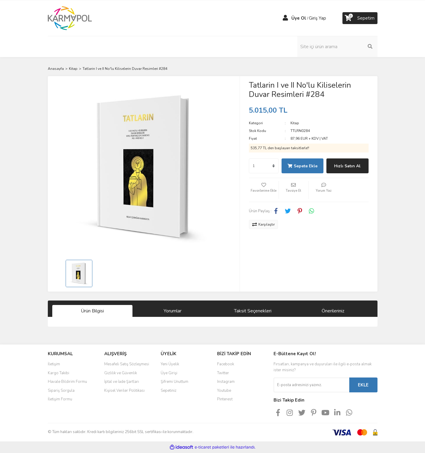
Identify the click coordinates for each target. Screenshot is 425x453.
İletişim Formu (60, 399)
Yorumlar (172, 311)
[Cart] (359, 18)
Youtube (224, 390)
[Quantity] (264, 165)
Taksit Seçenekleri (252, 311)
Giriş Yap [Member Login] (317, 18)
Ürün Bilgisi (92, 311)
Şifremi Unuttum (174, 381)
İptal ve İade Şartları (121, 381)
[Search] (337, 46)
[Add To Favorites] (264, 190)
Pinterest (225, 399)
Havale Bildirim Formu (67, 381)
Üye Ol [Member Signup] (298, 18)
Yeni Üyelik (170, 364)
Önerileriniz (333, 311)
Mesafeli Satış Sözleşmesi (126, 364)
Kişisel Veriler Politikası (124, 390)
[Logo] (70, 17)
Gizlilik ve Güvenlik (120, 373)
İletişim (54, 364)
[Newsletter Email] (311, 385)
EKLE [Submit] (363, 385)
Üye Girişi (169, 373)
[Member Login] (285, 18)
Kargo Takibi (58, 373)
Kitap (294, 123)
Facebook (225, 364)
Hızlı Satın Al (347, 166)
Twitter (223, 373)
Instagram (226, 381)
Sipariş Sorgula (61, 390)
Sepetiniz (168, 390)
